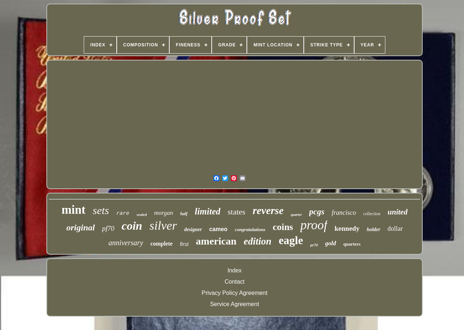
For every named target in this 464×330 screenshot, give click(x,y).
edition (258, 241)
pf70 (108, 228)
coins (283, 227)
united (397, 212)
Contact (234, 282)
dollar (395, 228)
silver (163, 225)
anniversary (125, 243)
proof (313, 225)
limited (207, 211)
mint (74, 209)
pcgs (316, 211)
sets (101, 210)
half (183, 213)
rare (122, 213)
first (184, 244)
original (80, 227)
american (216, 241)
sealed (142, 214)
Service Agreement (234, 304)
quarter (296, 215)
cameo (218, 229)
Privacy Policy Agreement (234, 293)
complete (161, 244)
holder (373, 229)
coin (131, 225)
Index (234, 270)
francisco (344, 212)
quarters (352, 244)
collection (371, 213)
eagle (291, 240)
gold (330, 243)
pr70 (314, 245)
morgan (163, 212)
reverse (268, 210)
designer (193, 229)
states (236, 211)
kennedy (347, 228)
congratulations (250, 229)
